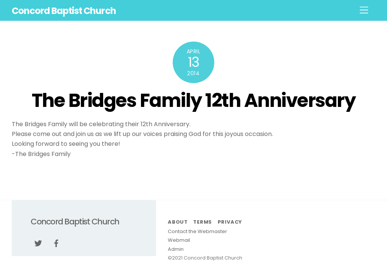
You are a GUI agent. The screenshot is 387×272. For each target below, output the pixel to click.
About (178, 222)
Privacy (230, 222)
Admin (176, 249)
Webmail (179, 240)
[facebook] (56, 243)
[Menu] (364, 10)
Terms (202, 222)
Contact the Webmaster (197, 231)
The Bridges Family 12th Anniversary (194, 100)
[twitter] (38, 243)
